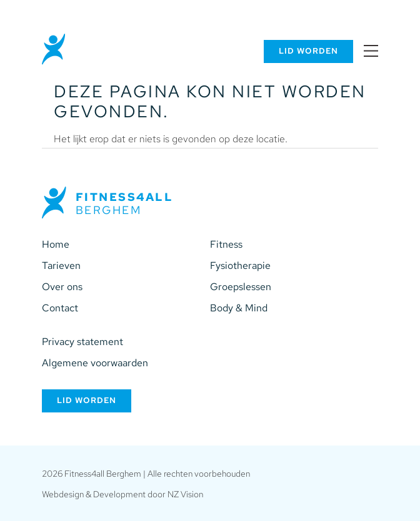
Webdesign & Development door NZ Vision (122, 494)
